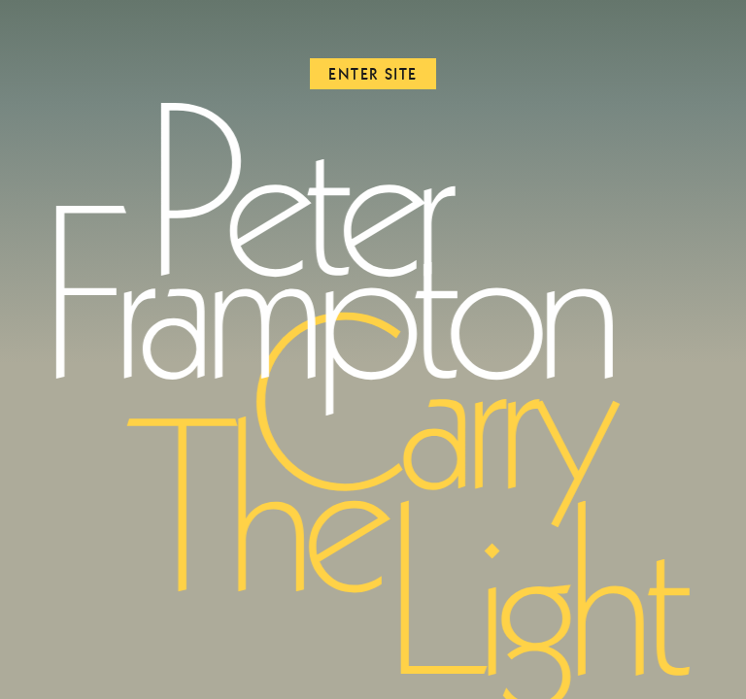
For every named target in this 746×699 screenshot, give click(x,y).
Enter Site (373, 73)
